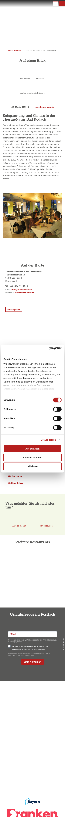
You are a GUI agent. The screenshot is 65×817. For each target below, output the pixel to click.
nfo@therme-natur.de (22, 289)
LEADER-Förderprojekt (32, 784)
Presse (32, 774)
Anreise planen (32, 734)
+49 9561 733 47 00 (34, 705)
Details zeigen (48, 440)
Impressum (32, 765)
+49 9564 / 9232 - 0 (20, 107)
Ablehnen (32, 466)
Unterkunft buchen (32, 739)
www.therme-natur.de (44, 107)
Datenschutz (31, 769)
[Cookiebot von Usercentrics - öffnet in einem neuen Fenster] (48, 349)
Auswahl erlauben (32, 457)
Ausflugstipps (32, 748)
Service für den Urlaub (32, 779)
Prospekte (31, 744)
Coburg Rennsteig (14, 50)
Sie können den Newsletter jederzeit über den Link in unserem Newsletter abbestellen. (29, 654)
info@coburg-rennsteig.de (35, 709)
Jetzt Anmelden (32, 662)
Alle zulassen (32, 448)
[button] (62, 3)
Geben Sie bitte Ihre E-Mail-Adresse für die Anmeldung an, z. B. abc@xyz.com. (32, 641)
